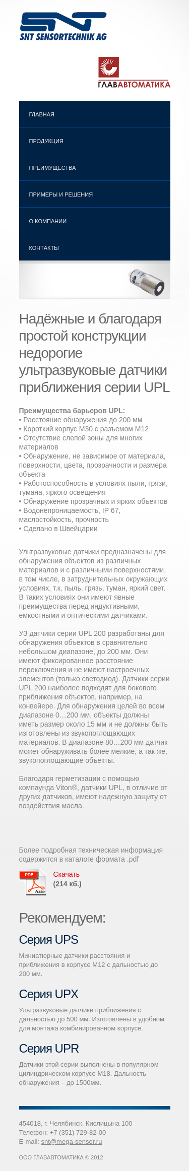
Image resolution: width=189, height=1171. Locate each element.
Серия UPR (49, 1048)
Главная (41, 114)
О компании (48, 221)
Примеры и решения (61, 194)
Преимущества (52, 168)
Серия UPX (48, 994)
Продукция (44, 142)
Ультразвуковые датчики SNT (64, 26)
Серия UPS (48, 939)
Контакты (44, 248)
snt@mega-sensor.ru (71, 1141)
